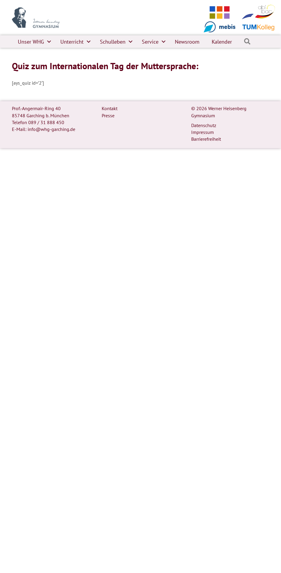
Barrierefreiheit (206, 139)
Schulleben (112, 41)
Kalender (222, 41)
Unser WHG (31, 41)
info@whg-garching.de (51, 129)
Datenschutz (203, 125)
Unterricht (72, 41)
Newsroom (187, 41)
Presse (108, 115)
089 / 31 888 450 (46, 122)
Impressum (202, 132)
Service (150, 41)
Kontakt (109, 108)
